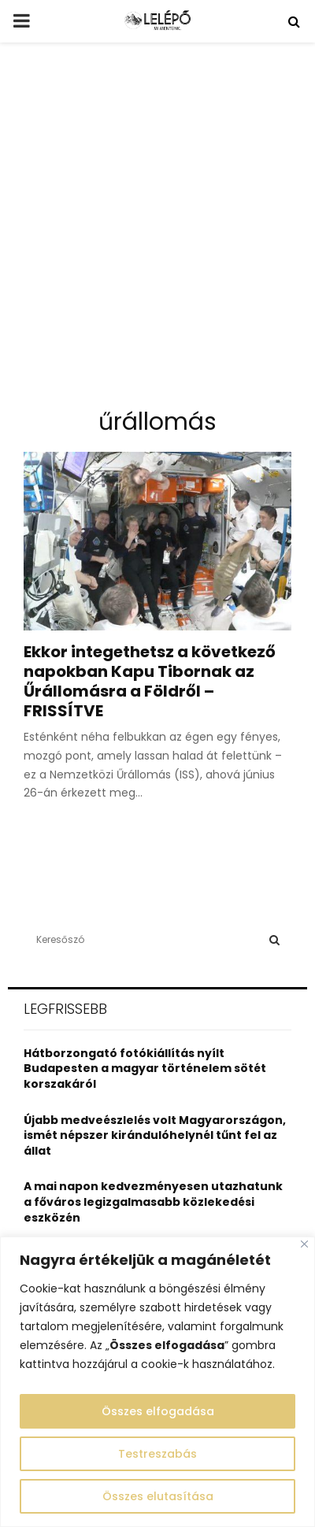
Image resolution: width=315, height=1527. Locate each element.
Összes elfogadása (158, 1411)
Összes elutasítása (157, 1496)
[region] (157, 1382)
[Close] (304, 1244)
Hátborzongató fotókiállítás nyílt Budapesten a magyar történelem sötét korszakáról (145, 1068)
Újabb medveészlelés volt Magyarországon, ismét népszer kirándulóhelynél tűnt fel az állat (155, 1135)
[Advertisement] (157, 231)
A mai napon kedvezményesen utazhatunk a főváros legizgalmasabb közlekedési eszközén (153, 1201)
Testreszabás (157, 1454)
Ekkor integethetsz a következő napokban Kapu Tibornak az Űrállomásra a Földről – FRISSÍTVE (150, 681)
